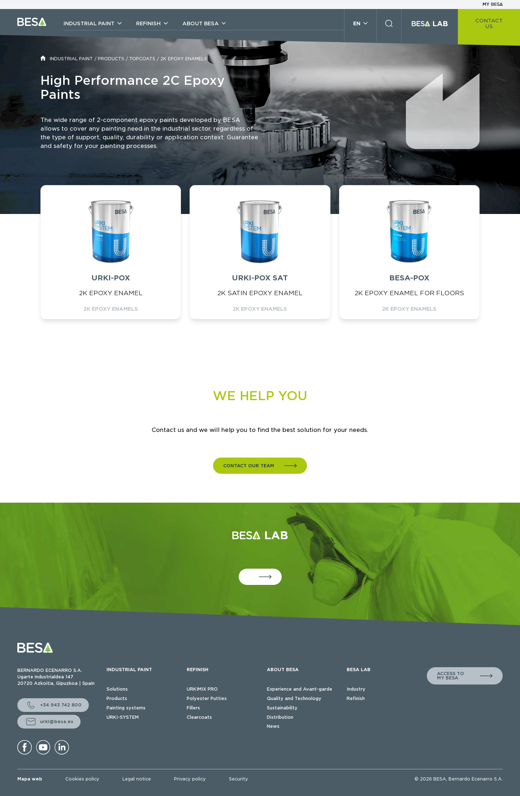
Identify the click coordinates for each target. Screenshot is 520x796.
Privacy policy (190, 779)
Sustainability (282, 707)
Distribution (280, 717)
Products (117, 698)
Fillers (193, 707)
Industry (356, 689)
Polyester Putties (207, 698)
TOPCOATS (142, 58)
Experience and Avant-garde (299, 689)
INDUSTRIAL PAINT (71, 58)
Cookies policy (82, 779)
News (273, 726)
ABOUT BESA (283, 669)
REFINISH (197, 669)
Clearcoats (199, 717)
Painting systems (126, 707)
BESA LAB (358, 669)
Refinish (356, 698)
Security (238, 779)
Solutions (117, 689)
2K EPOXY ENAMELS (183, 58)
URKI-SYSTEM (123, 717)
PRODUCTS (111, 58)
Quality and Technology (294, 698)
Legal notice (136, 779)
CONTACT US (489, 23)
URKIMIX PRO (202, 689)
